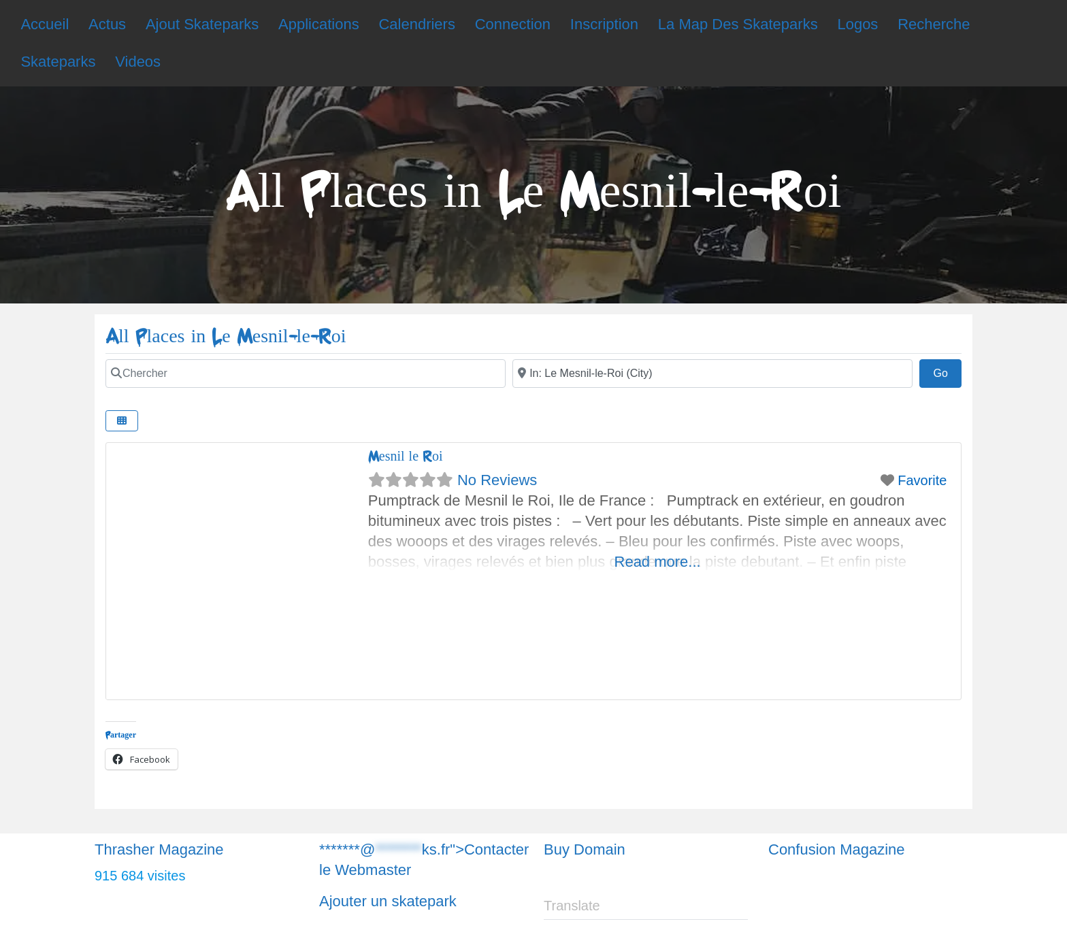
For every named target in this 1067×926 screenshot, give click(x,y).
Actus (107, 24)
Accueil (44, 24)
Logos (857, 24)
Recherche (934, 24)
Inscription (604, 24)
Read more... (657, 561)
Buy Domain (584, 849)
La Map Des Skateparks (738, 24)
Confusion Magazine (836, 849)
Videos (138, 61)
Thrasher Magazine (159, 849)
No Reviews (497, 480)
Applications (318, 24)
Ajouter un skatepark (388, 901)
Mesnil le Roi (405, 456)
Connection (513, 24)
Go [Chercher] (947, 371)
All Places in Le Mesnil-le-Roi (225, 336)
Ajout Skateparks (202, 24)
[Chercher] (305, 373)
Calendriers (416, 24)
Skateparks (57, 61)
